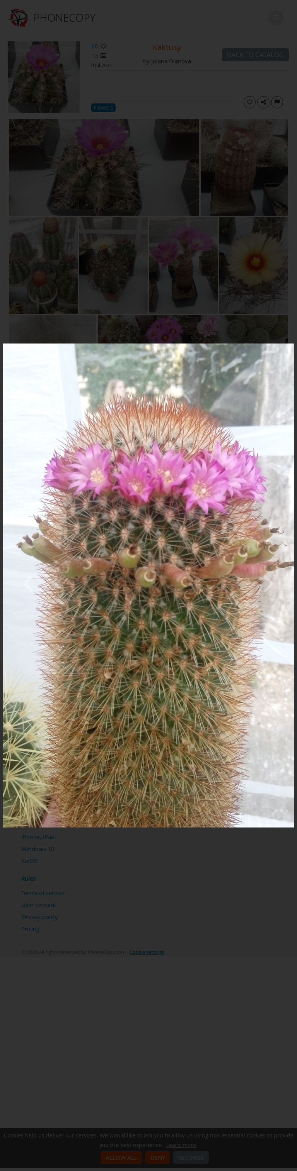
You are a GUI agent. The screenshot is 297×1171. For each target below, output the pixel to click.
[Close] (292, 345)
